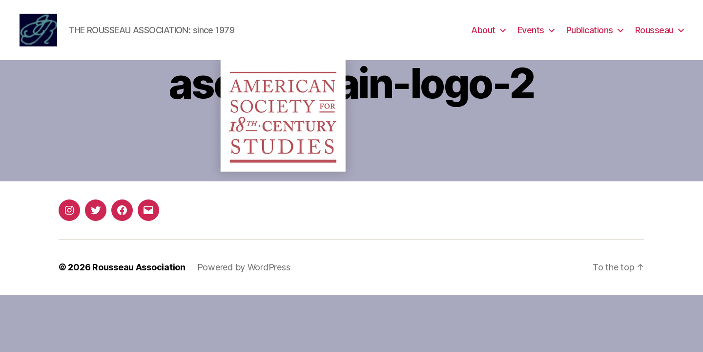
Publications (589, 30)
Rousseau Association (139, 268)
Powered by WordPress (243, 268)
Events (530, 30)
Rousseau (654, 30)
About (483, 30)
